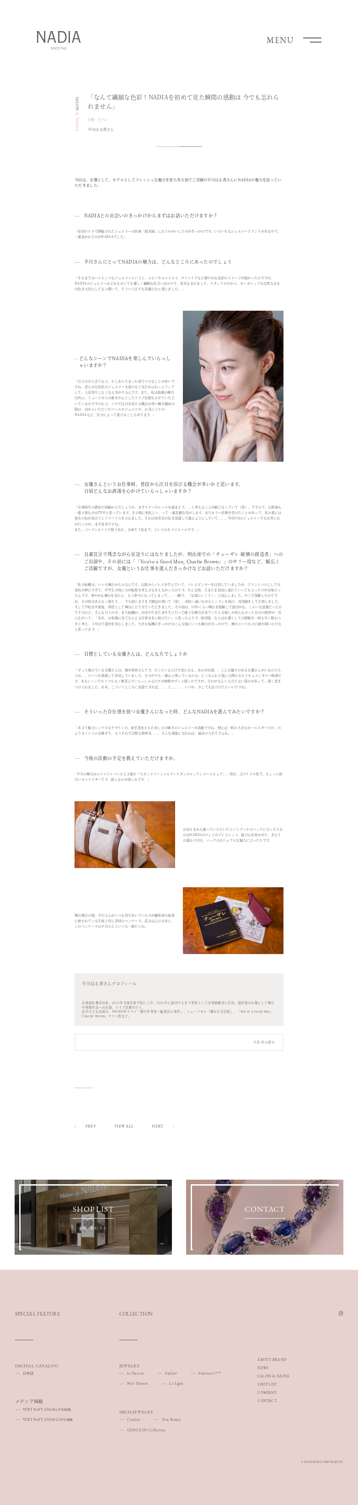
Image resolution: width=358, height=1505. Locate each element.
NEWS (262, 1367)
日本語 (28, 1373)
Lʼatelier (133, 1419)
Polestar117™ (209, 1373)
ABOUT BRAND (271, 1359)
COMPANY (267, 1392)
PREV (85, 1126)
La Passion (135, 1373)
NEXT (163, 1126)
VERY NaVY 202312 (48, 1419)
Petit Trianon (137, 1383)
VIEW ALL (124, 1126)
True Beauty (171, 1419)
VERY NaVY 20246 (47, 1409)
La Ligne (176, 1383)
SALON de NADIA (273, 1376)
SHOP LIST (267, 1384)
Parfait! (171, 1373)
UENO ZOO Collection (146, 1430)
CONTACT (267, 1400)
